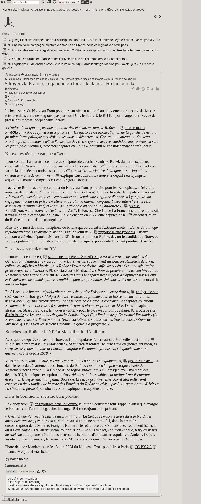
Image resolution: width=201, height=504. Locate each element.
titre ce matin (135, 128)
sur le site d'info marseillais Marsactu (34, 344)
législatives (14, 92)
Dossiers (76, 9)
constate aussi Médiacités (73, 270)
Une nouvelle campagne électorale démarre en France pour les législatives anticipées (67, 45)
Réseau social (13, 34)
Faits (14, 9)
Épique (51, 9)
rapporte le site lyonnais (116, 232)
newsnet (10, 471)
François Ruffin (16, 100)
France (12, 96)
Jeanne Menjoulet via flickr (27, 451)
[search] (26, 2)
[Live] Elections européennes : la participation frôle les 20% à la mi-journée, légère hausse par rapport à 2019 (83, 40)
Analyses (24, 9)
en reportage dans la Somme (56, 404)
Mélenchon (31, 100)
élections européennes (33, 92)
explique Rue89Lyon (76, 175)
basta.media (31, 74)
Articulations (38, 9)
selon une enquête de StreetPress (73, 256)
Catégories (63, 9)
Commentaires (123, 9)
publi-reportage (16, 104)
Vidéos (109, 9)
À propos (138, 9)
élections (13, 88)
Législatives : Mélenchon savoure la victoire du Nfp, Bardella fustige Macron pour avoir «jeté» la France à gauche (68, 78)
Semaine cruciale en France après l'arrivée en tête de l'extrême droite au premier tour (67, 58)
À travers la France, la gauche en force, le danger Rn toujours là (69, 83)
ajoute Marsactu (140, 361)
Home (6, 9)
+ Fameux (97, 9)
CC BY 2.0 (143, 447)
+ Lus (86, 9)
